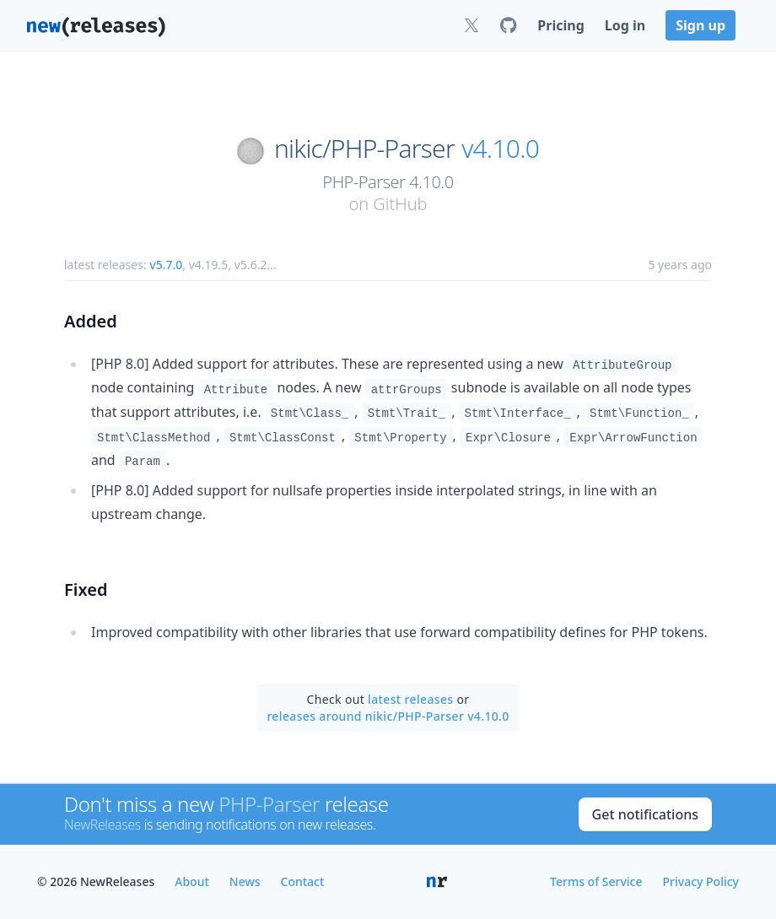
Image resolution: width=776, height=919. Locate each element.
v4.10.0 (500, 148)
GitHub (400, 203)
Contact (303, 881)
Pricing (560, 25)
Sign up (700, 25)
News (245, 881)
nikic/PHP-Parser (364, 148)
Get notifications (645, 814)
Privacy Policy (701, 881)
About (192, 881)
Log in (625, 25)
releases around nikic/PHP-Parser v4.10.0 (388, 716)
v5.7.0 (165, 265)
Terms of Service (596, 881)
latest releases (410, 699)
